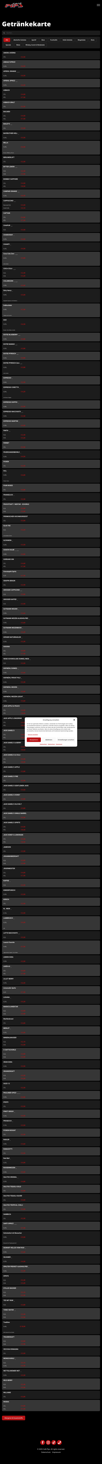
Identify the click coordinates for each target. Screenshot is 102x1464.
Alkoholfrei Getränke (19, 40)
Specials (8, 45)
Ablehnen (48, 740)
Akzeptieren (33, 740)
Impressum (59, 744)
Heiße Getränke (67, 40)
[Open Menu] (98, 5)
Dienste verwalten (33, 734)
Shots (92, 40)
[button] (74, 720)
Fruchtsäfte (53, 40)
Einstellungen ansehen (66, 740)
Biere (43, 40)
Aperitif (34, 40)
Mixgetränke (81, 40)
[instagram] (48, 1443)
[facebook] (42, 1443)
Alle (7, 40)
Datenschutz (43, 744)
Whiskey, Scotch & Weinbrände (35, 45)
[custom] (53, 1443)
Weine (18, 45)
